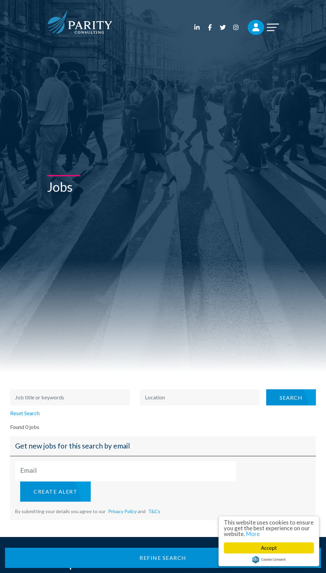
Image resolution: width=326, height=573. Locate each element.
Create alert (55, 491)
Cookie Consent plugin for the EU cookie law (269, 559)
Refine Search (163, 557)
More (253, 533)
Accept (269, 547)
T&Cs (154, 511)
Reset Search (25, 413)
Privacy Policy (122, 511)
